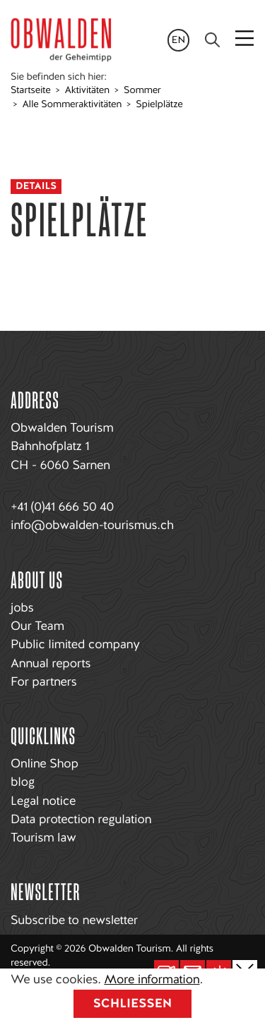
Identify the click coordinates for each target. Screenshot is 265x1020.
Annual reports (50, 663)
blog (23, 782)
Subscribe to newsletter (74, 920)
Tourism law (43, 838)
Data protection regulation (81, 819)
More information (151, 979)
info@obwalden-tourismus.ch (92, 525)
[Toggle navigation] (246, 39)
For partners (44, 682)
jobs (22, 608)
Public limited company (75, 644)
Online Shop (44, 763)
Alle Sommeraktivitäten (72, 104)
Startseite (30, 90)
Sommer (142, 90)
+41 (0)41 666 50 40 (62, 507)
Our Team (37, 626)
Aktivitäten (87, 90)
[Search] (212, 39)
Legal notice (43, 801)
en (178, 40)
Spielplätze (159, 104)
